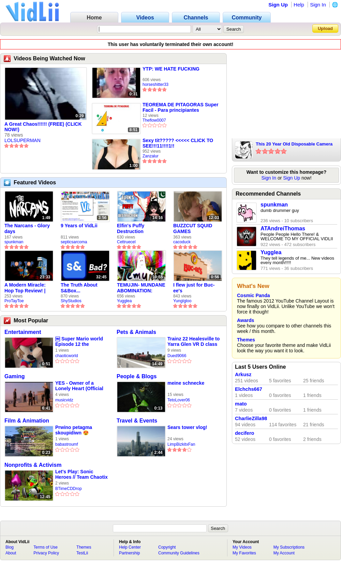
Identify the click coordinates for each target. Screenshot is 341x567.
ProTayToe (14, 300)
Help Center (130, 547)
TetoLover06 (178, 400)
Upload (325, 28)
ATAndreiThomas (283, 228)
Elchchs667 (248, 389)
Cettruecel (126, 242)
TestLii (82, 553)
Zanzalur (151, 156)
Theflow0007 (154, 120)
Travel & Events (137, 421)
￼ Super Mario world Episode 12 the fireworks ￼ (79, 341)
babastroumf (66, 444)
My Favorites (244, 553)
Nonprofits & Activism (32, 465)
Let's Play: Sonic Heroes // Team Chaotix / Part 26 (81, 474)
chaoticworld (66, 355)
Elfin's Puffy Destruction (130, 228)
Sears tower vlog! (187, 427)
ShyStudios (71, 300)
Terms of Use (45, 547)
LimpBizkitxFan (181, 444)
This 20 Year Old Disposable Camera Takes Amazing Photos (294, 144)
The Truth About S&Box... (79, 287)
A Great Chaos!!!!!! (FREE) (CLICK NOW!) (43, 126)
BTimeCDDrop (68, 488)
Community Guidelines (178, 553)
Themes (246, 339)
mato (241, 404)
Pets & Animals (136, 332)
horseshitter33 (155, 84)
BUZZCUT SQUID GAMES (192, 228)
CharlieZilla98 (251, 418)
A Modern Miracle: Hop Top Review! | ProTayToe (25, 288)
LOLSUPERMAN (22, 140)
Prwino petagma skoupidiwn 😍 (73, 430)
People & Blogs (137, 376)
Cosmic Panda (253, 295)
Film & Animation (26, 421)
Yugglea (124, 300)
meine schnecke (185, 383)
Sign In (318, 4)
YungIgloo (182, 300)
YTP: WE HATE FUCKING (171, 69)
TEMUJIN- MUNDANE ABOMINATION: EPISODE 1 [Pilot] (141, 288)
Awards (245, 320)
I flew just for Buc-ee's (193, 287)
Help (299, 4)
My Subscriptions (289, 547)
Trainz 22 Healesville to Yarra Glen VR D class (193, 341)
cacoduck (182, 242)
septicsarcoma (74, 242)
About (10, 553)
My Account (284, 553)
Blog (9, 547)
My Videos (242, 547)
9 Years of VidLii (79, 225)
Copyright (167, 547)
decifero (244, 433)
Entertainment (22, 332)
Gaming (14, 376)
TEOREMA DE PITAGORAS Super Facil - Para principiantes (180, 107)
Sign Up (278, 4)
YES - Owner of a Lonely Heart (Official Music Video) (79, 386)
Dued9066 (176, 355)
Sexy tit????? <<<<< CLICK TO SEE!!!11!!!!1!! (178, 143)
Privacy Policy (46, 553)
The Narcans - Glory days (27, 228)
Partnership (129, 553)
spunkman (13, 242)
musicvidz (64, 400)
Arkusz (243, 374)
